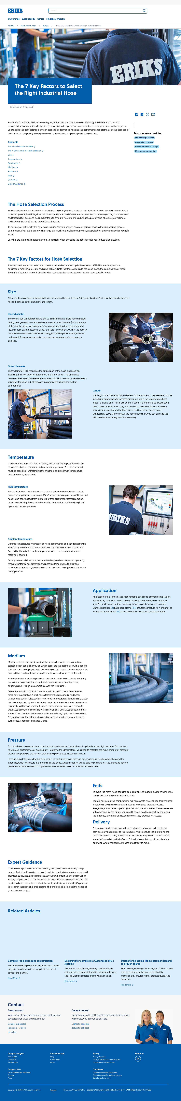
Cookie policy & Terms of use (104, 1062)
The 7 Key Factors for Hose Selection (24, 150)
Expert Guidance (15, 183)
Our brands (14, 18)
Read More (13, 978)
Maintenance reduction (145, 151)
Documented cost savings (146, 146)
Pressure (12, 171)
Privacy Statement (99, 1057)
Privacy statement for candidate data (106, 1059)
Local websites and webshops (19, 1072)
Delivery (11, 179)
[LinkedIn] (138, 1059)
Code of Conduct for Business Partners (107, 1075)
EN (112, 607)
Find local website (55, 18)
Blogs (52, 1057)
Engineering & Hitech (144, 137)
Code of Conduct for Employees (105, 1072)
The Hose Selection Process (20, 146)
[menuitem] (15, 19)
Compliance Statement (101, 1078)
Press (10, 1078)
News (52, 1062)
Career (40, 18)
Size (10, 154)
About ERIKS (12, 1057)
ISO (118, 611)
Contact (11, 1075)
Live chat (12, 1032)
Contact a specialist (17, 1024)
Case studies (55, 1059)
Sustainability (28, 18)
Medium (12, 167)
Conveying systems (144, 142)
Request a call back (17, 1027)
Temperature (14, 159)
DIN (134, 607)
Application (13, 163)
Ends (10, 175)
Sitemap (53, 1090)
